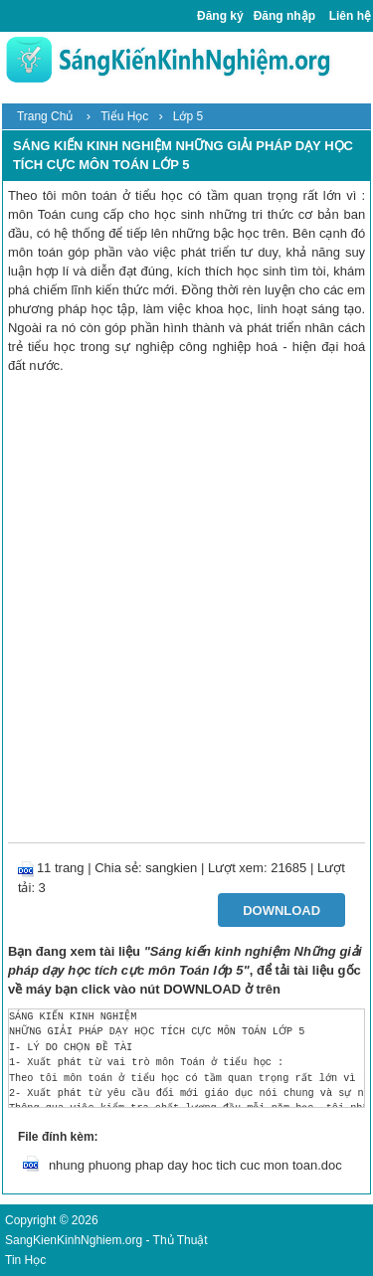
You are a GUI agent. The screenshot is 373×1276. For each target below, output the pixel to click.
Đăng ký (220, 16)
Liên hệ (350, 16)
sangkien (171, 867)
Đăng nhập (284, 16)
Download (281, 910)
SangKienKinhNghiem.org (73, 1240)
